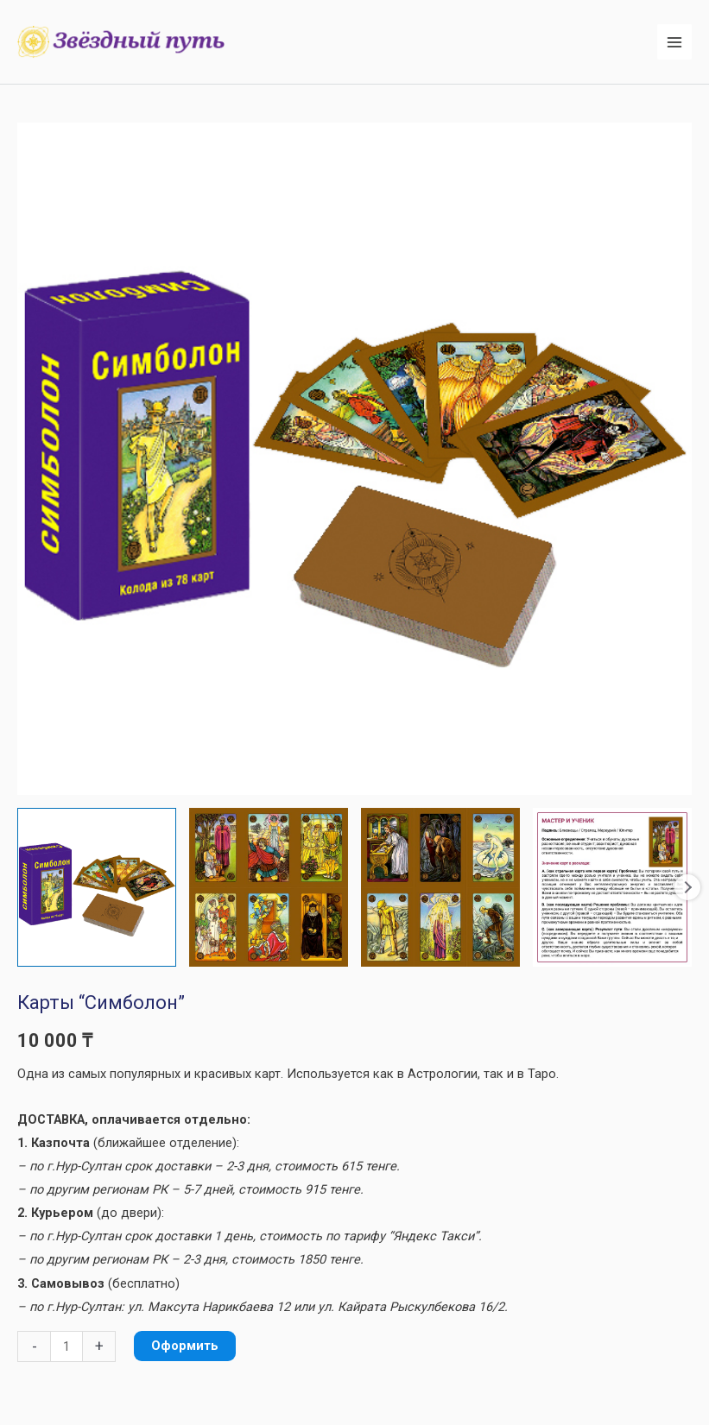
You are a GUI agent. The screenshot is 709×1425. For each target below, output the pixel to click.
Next (687, 887)
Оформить (184, 1345)
